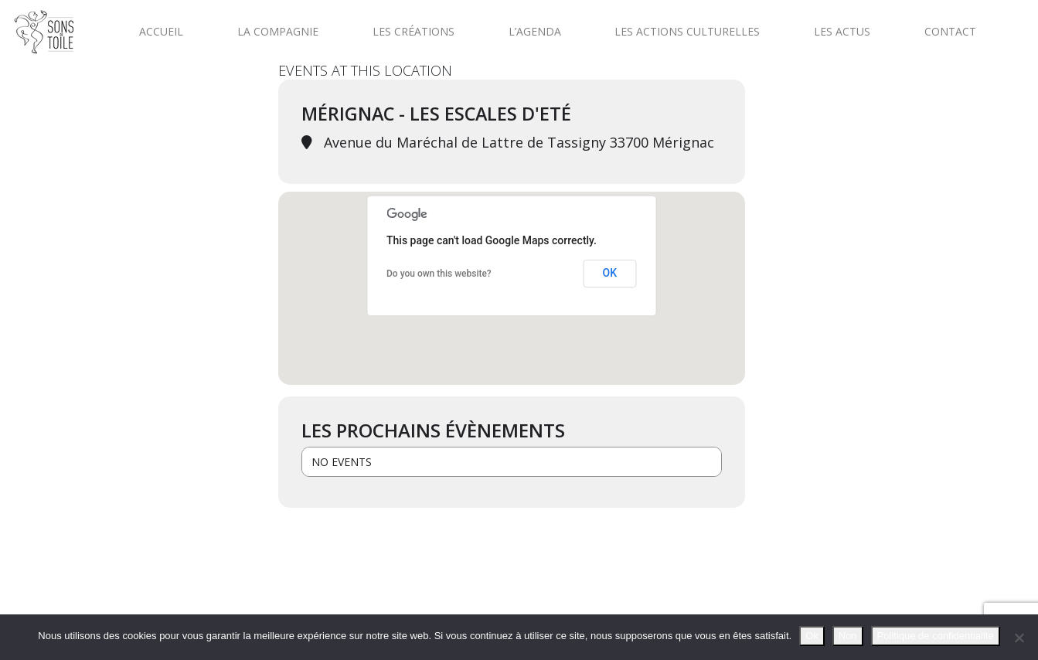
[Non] (1018, 637)
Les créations (413, 31)
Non (848, 635)
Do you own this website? (439, 273)
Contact (950, 31)
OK (610, 273)
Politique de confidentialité (935, 635)
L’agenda (535, 31)
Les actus (842, 31)
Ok (811, 635)
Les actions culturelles (687, 31)
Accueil (161, 31)
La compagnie (277, 31)
